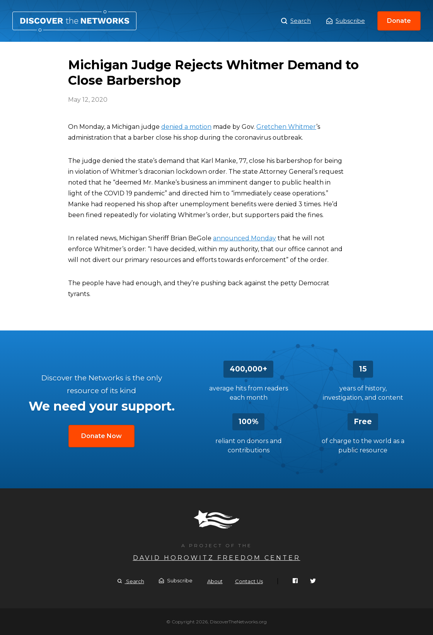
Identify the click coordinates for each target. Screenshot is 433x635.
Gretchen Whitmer (286, 126)
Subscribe (345, 20)
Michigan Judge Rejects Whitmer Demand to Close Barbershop (74, 21)
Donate (399, 20)
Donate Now (101, 436)
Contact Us (249, 581)
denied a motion (186, 126)
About (215, 581)
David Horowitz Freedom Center (216, 557)
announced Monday (244, 238)
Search (296, 21)
